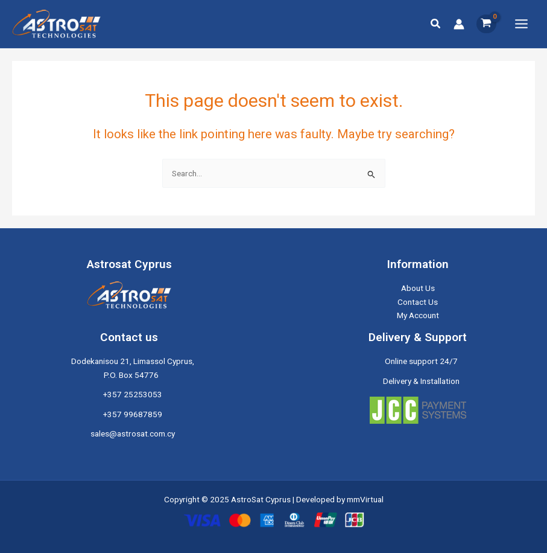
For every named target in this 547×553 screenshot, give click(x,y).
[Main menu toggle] (521, 23)
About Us (418, 288)
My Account (418, 315)
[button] (436, 23)
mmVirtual (365, 499)
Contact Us (417, 302)
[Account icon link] (459, 24)
